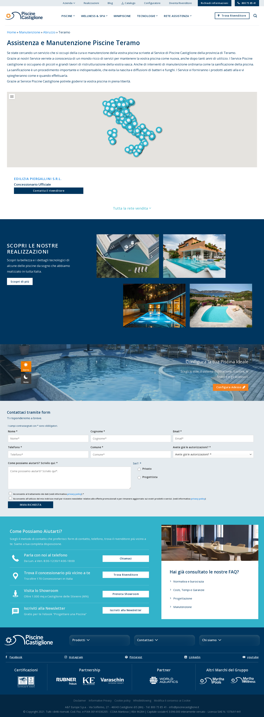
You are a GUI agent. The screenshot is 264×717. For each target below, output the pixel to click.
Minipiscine (122, 16)
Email (177, 431)
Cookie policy (122, 700)
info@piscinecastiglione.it (184, 707)
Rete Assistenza (178, 16)
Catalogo (130, 3)
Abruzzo (49, 32)
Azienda (69, 3)
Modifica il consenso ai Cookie (172, 700)
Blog (110, 3)
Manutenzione (29, 32)
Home (11, 32)
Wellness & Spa (94, 16)
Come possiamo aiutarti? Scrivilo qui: (33, 463)
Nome (12, 431)
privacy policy (74, 494)
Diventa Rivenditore (180, 3)
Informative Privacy (100, 700)
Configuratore (152, 3)
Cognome (98, 431)
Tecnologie (147, 16)
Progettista (149, 477)
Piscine (68, 16)
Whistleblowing (142, 700)
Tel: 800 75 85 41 (156, 707)
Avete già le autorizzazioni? (192, 447)
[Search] (255, 15)
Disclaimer (80, 700)
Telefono (15, 447)
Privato (147, 468)
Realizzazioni (91, 3)
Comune (97, 447)
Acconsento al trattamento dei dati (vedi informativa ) (48, 494)
